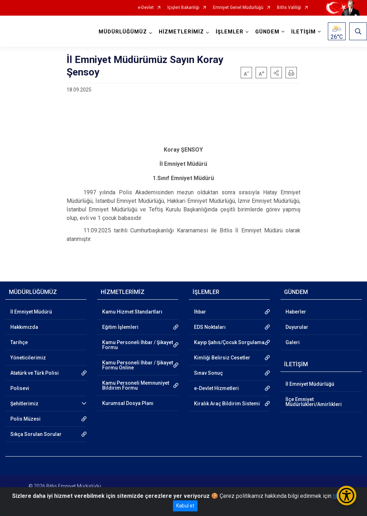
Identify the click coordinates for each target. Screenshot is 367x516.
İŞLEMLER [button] (229, 32)
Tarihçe (19, 342)
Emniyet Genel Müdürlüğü (238, 7)
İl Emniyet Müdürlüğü (309, 384)
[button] (276, 72)
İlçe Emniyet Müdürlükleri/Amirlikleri (313, 401)
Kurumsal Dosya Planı (127, 403)
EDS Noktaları (210, 327)
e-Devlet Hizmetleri (216, 388)
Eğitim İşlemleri (120, 327)
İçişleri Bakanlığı (183, 7)
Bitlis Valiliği (289, 7)
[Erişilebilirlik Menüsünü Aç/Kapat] (346, 495)
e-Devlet (146, 7)
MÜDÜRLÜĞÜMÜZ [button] (123, 32)
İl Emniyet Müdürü (31, 312)
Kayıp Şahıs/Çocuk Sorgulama (229, 342)
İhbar (200, 312)
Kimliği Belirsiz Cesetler (222, 357)
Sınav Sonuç (208, 373)
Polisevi (19, 388)
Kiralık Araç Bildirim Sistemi (227, 403)
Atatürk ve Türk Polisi (34, 373)
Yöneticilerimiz (28, 357)
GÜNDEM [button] (267, 32)
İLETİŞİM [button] (303, 32)
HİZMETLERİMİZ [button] (181, 32)
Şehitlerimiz (24, 403)
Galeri (292, 342)
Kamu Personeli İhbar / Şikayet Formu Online (137, 365)
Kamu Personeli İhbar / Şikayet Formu (137, 344)
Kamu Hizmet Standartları (132, 312)
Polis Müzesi (25, 419)
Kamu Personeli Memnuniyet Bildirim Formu (135, 385)
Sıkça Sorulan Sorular (36, 434)
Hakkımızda (24, 327)
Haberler (295, 312)
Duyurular (296, 327)
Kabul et (185, 506)
